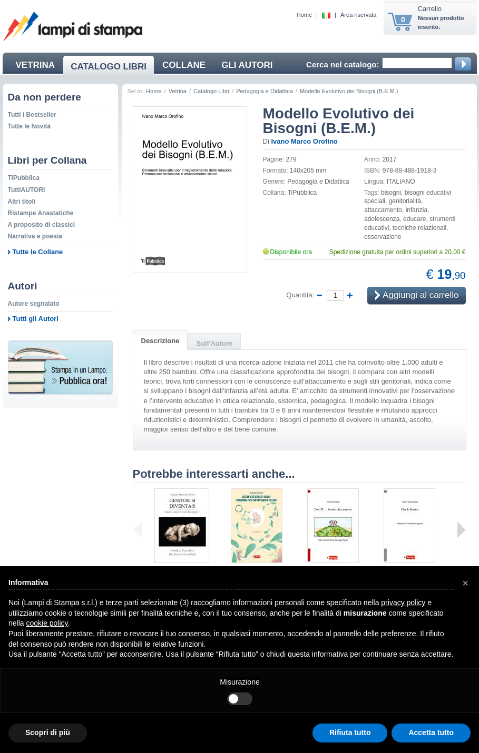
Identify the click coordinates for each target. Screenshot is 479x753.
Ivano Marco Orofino (304, 141)
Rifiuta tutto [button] (350, 732)
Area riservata (358, 15)
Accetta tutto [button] (431, 732)
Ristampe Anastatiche (41, 213)
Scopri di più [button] (47, 732)
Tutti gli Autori (35, 319)
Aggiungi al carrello (416, 295)
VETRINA (35, 65)
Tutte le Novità (29, 126)
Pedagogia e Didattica (264, 91)
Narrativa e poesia (35, 236)
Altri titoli (22, 201)
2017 (390, 159)
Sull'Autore (214, 343)
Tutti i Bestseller (32, 114)
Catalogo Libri (211, 91)
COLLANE (184, 65)
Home (304, 15)
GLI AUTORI (246, 65)
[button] (465, 583)
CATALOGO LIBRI (108, 67)
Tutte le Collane (38, 252)
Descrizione (160, 341)
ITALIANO (401, 181)
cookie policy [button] (46, 623)
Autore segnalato (34, 303)
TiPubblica (24, 178)
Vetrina (178, 91)
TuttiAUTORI (26, 190)
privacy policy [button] (403, 602)
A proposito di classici (41, 224)
